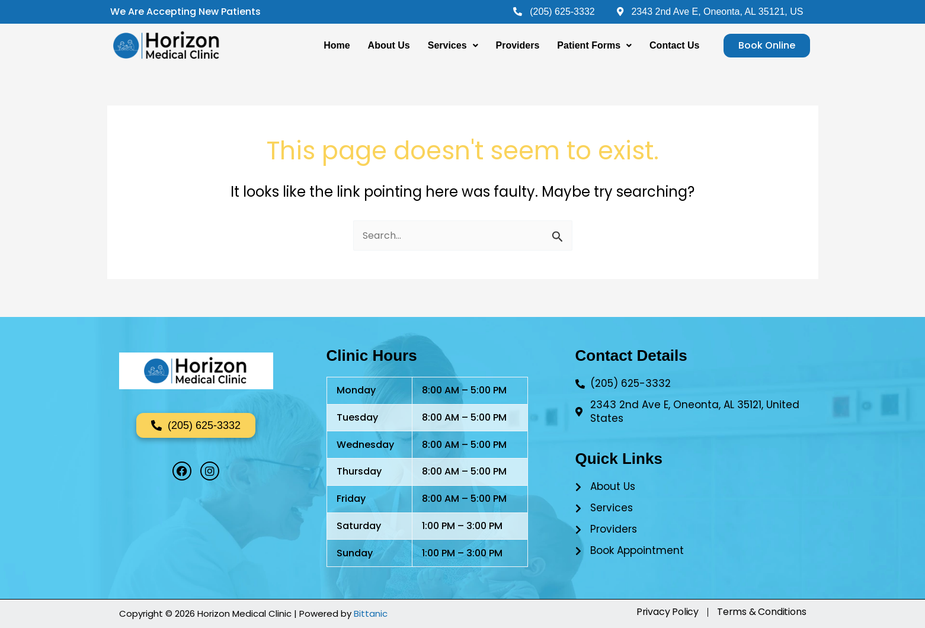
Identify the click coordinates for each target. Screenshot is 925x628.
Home (337, 45)
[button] (453, 45)
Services (453, 45)
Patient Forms (594, 45)
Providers (518, 45)
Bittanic (371, 613)
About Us (389, 45)
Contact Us (674, 45)
